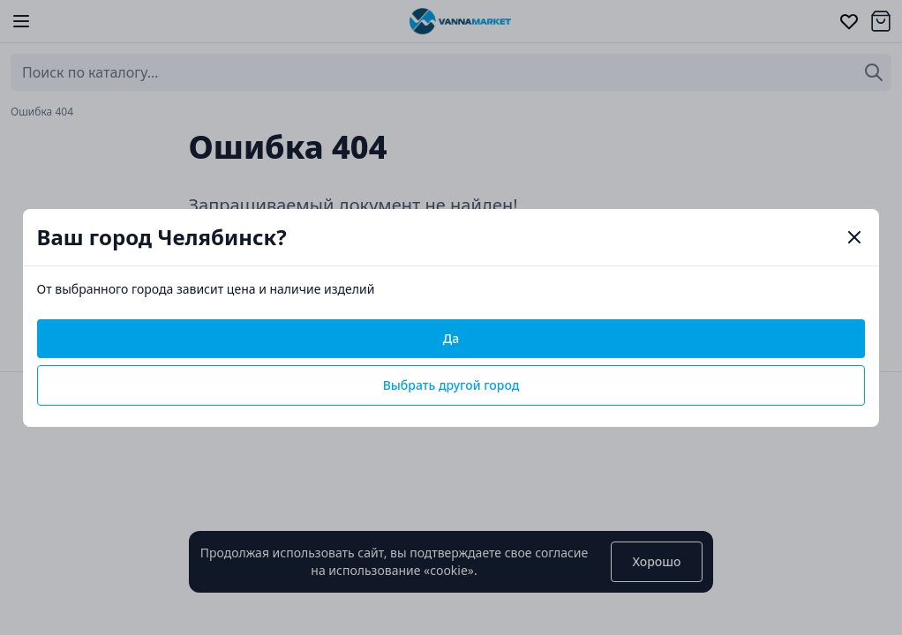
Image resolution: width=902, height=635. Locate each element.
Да (451, 338)
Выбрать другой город (451, 385)
